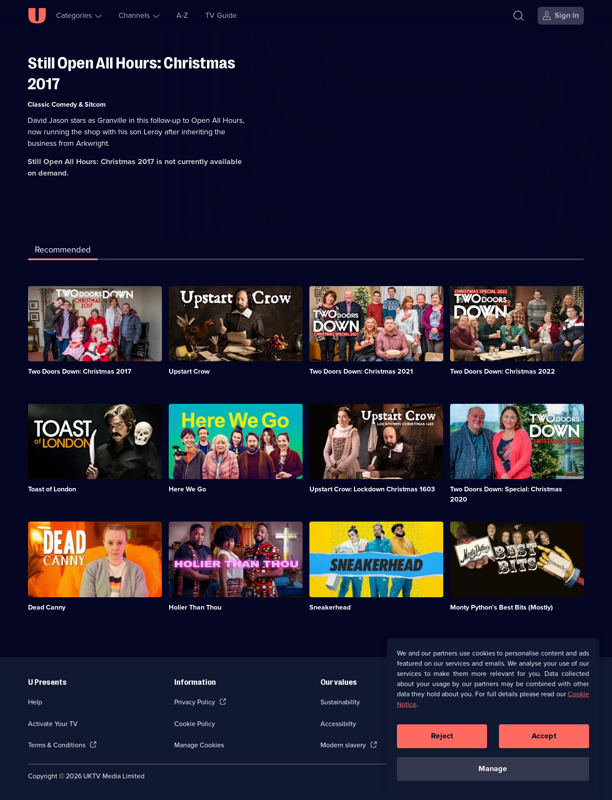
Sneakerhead (330, 607)
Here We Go (187, 489)
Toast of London (52, 489)
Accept (544, 742)
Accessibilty (338, 724)
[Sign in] (561, 16)
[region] (493, 722)
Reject (442, 742)
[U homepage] (37, 16)
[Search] (518, 16)
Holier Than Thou (195, 607)
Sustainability (340, 702)
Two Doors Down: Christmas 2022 (502, 371)
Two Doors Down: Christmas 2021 (361, 371)
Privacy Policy (194, 702)
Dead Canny (46, 607)
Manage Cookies (199, 745)
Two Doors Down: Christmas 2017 (79, 371)
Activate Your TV (53, 724)
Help (35, 702)
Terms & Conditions (56, 745)
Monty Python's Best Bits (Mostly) (501, 607)
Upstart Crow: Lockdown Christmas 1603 (372, 489)
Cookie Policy (194, 724)
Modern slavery (343, 745)
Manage (493, 775)
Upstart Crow (189, 371)
